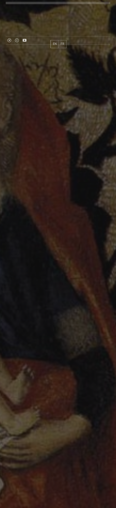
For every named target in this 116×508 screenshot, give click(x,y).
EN (55, 44)
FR (62, 44)
